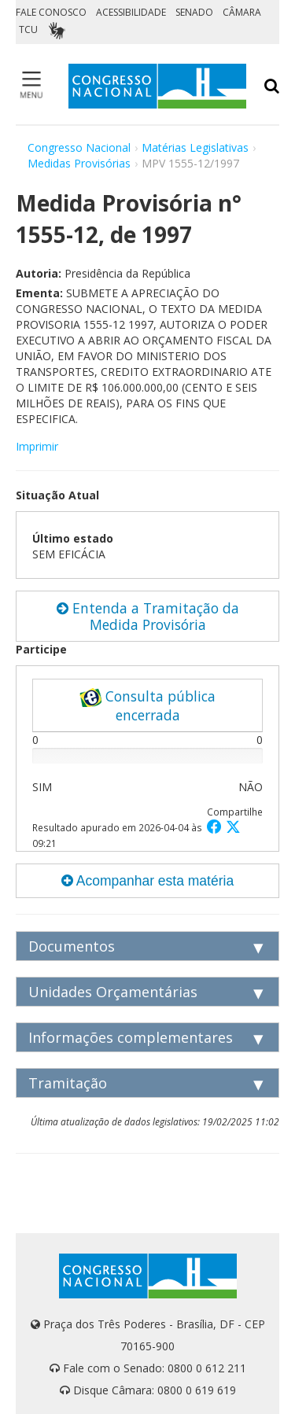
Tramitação (67, 1082)
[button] (216, 826)
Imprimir (37, 446)
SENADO (194, 12)
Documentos (71, 946)
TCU (28, 29)
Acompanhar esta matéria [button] (147, 881)
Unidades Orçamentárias (112, 991)
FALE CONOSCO (51, 12)
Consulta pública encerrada (147, 705)
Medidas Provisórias (79, 163)
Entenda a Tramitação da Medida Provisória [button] (148, 616)
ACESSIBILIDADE (131, 12)
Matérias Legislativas (195, 147)
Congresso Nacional (79, 147)
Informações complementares (130, 1037)
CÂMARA (242, 12)
